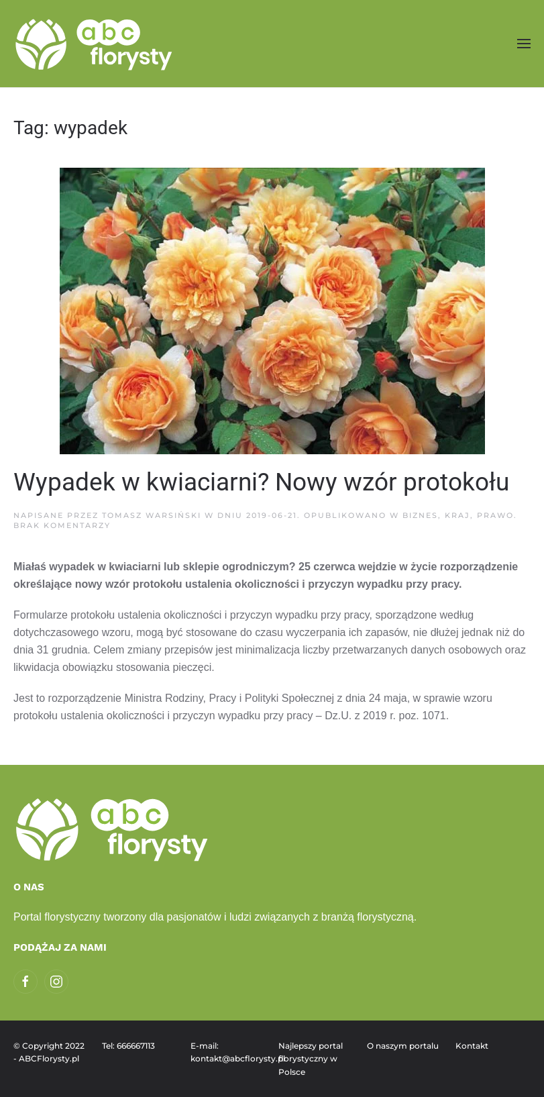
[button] (524, 43)
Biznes (420, 515)
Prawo (495, 515)
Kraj (457, 515)
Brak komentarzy (62, 525)
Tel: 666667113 (128, 1046)
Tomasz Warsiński (151, 515)
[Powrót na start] (95, 43)
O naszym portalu (403, 1046)
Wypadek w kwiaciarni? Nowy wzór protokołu (261, 482)
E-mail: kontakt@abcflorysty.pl (228, 1052)
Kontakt (471, 1046)
